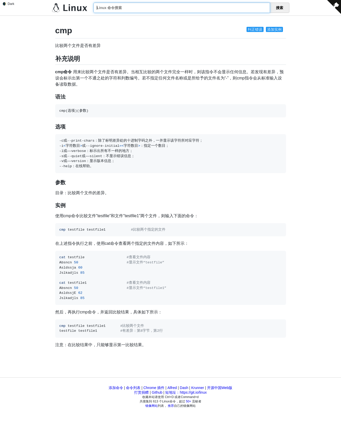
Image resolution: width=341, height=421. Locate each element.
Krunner (197, 388)
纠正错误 (255, 29)
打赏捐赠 (141, 392)
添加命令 (116, 388)
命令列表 (133, 388)
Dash (184, 388)
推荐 (171, 406)
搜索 (279, 8)
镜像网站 (151, 406)
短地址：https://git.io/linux (186, 392)
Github (157, 392)
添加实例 (274, 29)
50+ (188, 401)
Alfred (172, 388)
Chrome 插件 (153, 388)
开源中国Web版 (220, 388)
